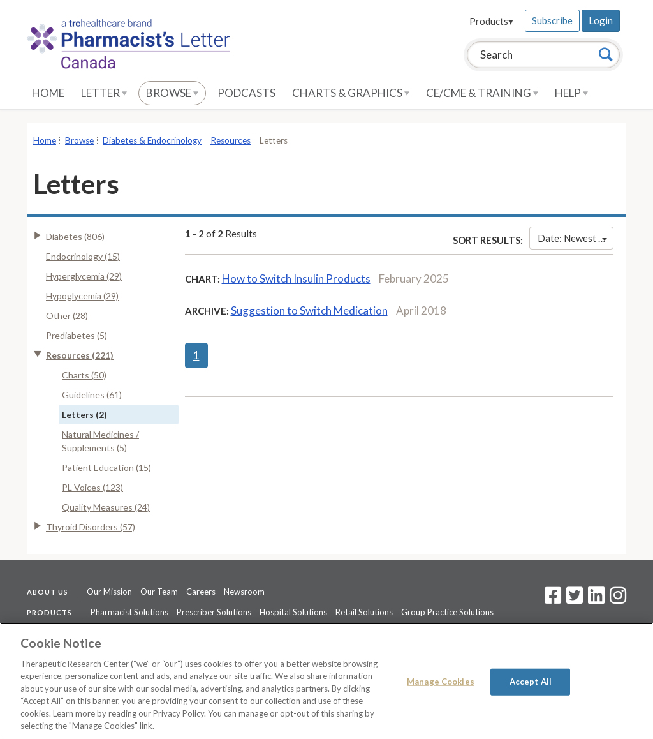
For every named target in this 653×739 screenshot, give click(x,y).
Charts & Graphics (350, 93)
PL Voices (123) (92, 487)
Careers (201, 591)
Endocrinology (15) (83, 256)
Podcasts (246, 93)
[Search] (606, 54)
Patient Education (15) (106, 467)
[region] (326, 681)
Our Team (159, 591)
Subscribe (552, 20)
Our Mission (109, 591)
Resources (230, 140)
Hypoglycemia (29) (82, 295)
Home (48, 93)
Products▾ (491, 21)
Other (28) (67, 315)
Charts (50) (84, 375)
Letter (104, 93)
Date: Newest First (575, 238)
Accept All (531, 681)
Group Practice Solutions (447, 612)
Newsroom (244, 591)
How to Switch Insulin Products (296, 278)
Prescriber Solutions (214, 612)
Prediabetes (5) (76, 335)
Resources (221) (80, 355)
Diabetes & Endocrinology (152, 140)
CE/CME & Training (482, 93)
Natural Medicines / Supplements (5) (100, 441)
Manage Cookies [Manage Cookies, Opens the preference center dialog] (440, 681)
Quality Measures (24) (106, 507)
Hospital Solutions (293, 612)
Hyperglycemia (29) (84, 276)
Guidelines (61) (92, 394)
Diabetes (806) (75, 236)
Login (601, 20)
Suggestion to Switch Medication (309, 310)
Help (571, 93)
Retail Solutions (364, 612)
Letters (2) (84, 414)
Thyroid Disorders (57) (90, 526)
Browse (172, 93)
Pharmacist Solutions (129, 612)
